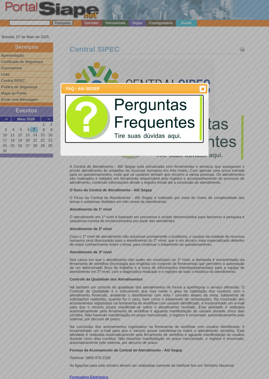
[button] (202, 89)
